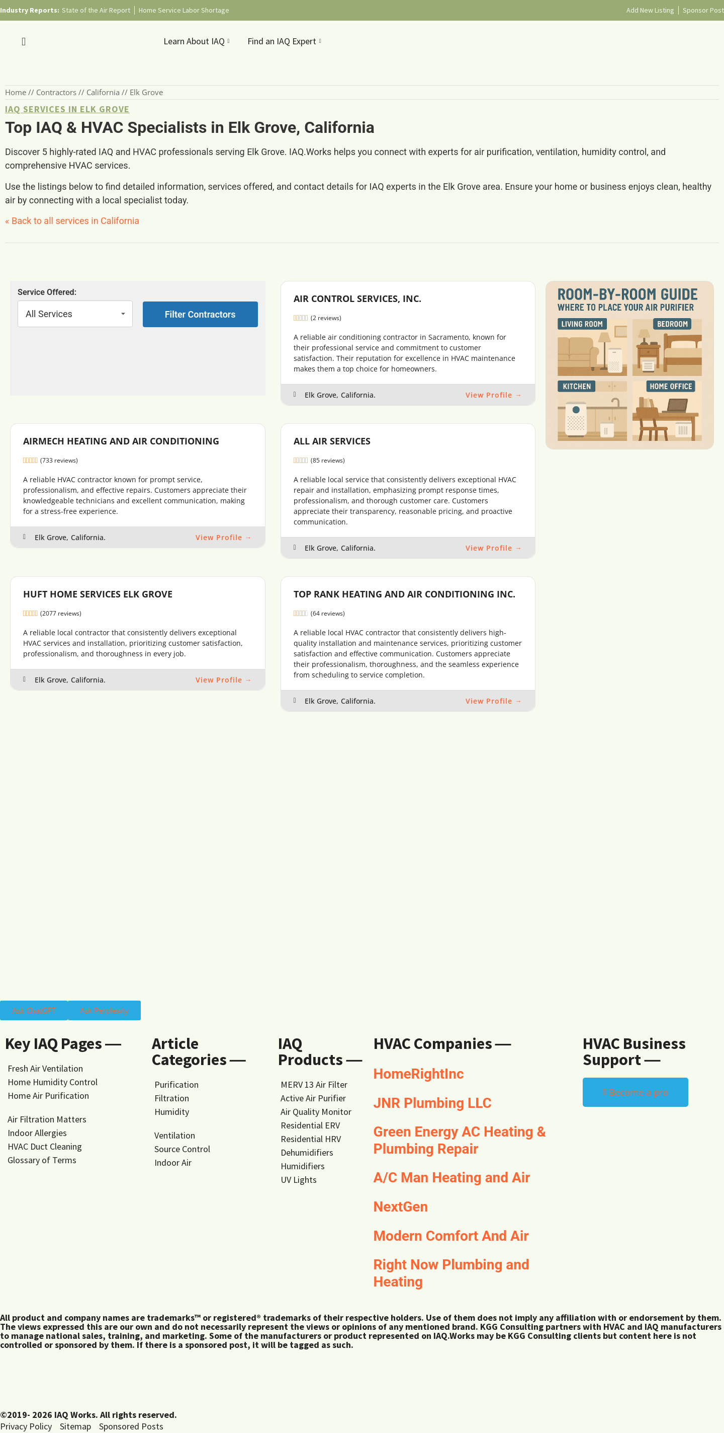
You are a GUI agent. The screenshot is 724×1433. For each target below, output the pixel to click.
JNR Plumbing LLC (433, 1103)
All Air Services (332, 441)
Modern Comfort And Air (451, 1236)
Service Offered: (47, 292)
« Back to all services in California (72, 220)
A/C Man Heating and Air (452, 1177)
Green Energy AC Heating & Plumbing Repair (460, 1140)
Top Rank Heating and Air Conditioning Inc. (404, 594)
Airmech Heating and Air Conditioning (121, 441)
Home (15, 92)
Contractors (56, 92)
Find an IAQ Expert (285, 41)
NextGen (401, 1206)
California (103, 92)
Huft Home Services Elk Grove (97, 594)
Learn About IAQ (197, 41)
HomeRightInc (419, 1074)
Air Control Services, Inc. (357, 298)
